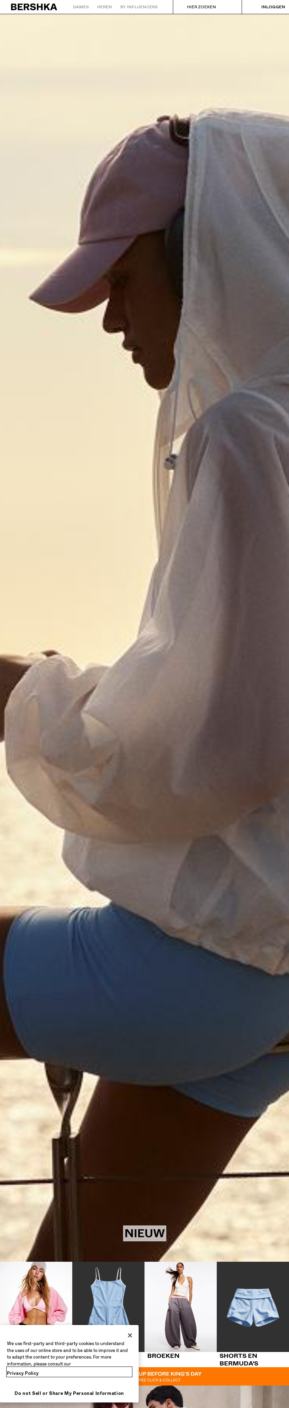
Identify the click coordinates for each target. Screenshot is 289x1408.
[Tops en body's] (36, 1311)
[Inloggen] (266, 7)
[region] (69, 1363)
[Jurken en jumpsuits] (108, 1314)
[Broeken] (180, 1311)
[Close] (130, 1335)
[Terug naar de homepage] (34, 7)
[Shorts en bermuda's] (253, 1314)
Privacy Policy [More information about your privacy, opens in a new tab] (23, 1373)
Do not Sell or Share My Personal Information (69, 1393)
